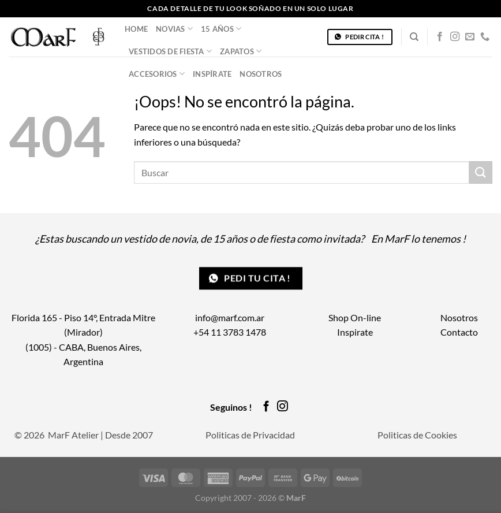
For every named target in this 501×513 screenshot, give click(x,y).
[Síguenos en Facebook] (439, 37)
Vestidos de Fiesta (170, 51)
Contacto (459, 331)
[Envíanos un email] (469, 37)
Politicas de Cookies (417, 434)
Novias (174, 28)
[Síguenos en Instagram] (454, 37)
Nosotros (261, 74)
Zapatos (240, 51)
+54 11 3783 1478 (229, 331)
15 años (221, 28)
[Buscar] (414, 37)
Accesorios (157, 73)
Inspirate (355, 331)
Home (136, 29)
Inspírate (212, 74)
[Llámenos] (484, 37)
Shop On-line (354, 317)
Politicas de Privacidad (250, 434)
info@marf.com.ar (229, 317)
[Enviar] (480, 172)
